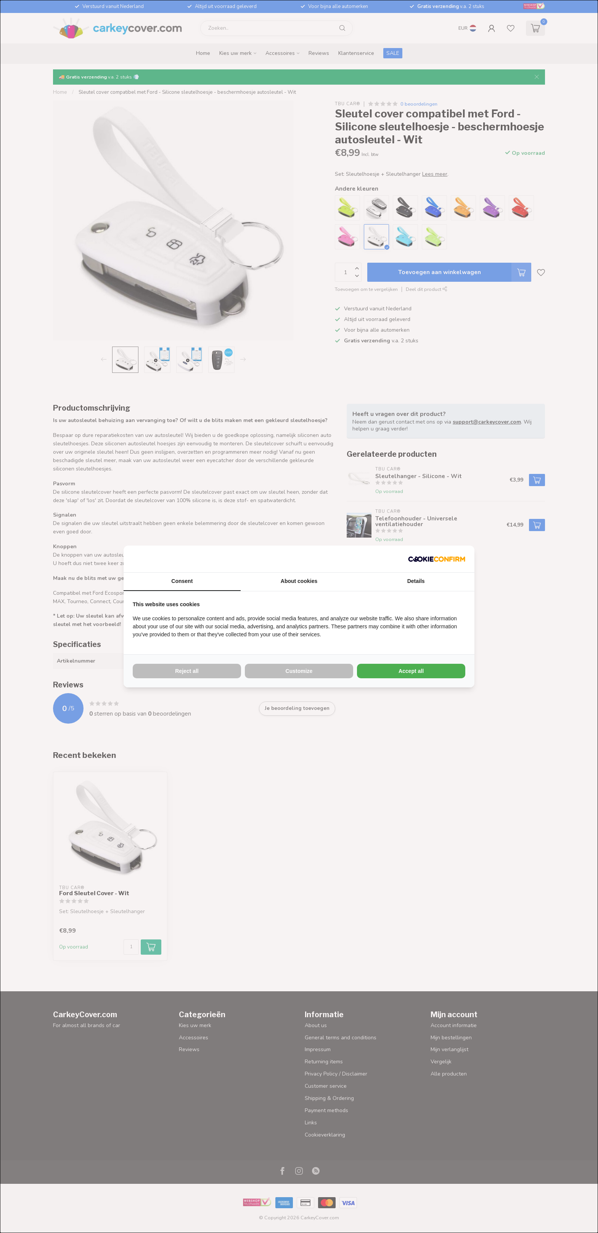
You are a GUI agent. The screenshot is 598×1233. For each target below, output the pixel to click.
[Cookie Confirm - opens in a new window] (436, 559)
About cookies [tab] (299, 581)
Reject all (186, 671)
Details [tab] (416, 581)
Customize (299, 671)
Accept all (411, 671)
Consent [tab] (182, 581)
